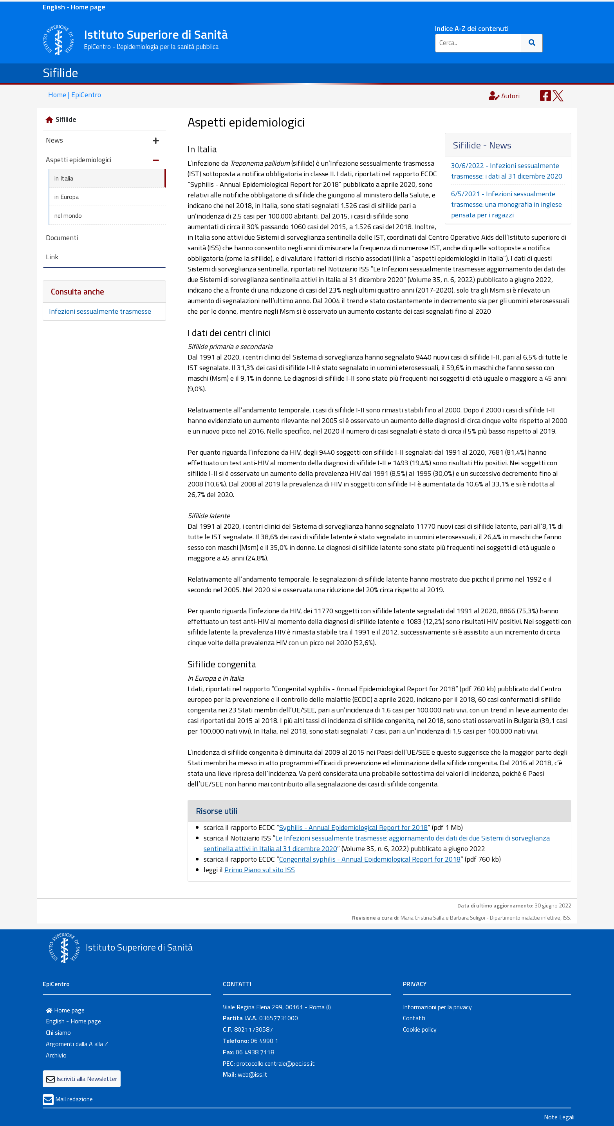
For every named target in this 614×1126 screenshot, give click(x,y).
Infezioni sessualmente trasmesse (100, 311)
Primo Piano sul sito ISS (259, 869)
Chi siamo (58, 1032)
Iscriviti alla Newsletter (86, 1078)
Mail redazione (74, 1099)
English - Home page (74, 7)
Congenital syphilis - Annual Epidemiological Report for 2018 (369, 859)
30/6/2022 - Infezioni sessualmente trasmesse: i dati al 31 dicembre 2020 (506, 170)
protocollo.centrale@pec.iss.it (276, 1063)
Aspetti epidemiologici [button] (102, 160)
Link (52, 256)
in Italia (63, 178)
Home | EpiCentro (74, 94)
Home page (65, 1010)
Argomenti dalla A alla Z (77, 1043)
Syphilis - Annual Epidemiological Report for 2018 (353, 827)
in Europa (66, 196)
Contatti (414, 1018)
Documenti (62, 237)
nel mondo (68, 215)
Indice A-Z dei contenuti (472, 28)
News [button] (102, 141)
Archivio (56, 1055)
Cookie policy (420, 1029)
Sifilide (60, 72)
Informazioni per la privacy (437, 1007)
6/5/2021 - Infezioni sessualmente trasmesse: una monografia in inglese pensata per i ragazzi (506, 204)
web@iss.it (252, 1074)
